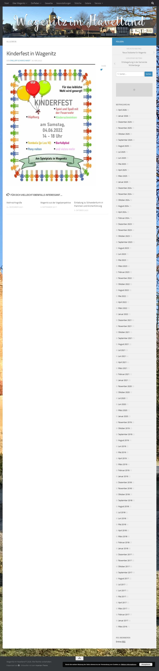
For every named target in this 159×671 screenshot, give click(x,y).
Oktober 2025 (124, 134)
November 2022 (125, 278)
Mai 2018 (122, 524)
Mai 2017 (122, 596)
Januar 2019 (123, 476)
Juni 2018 (122, 518)
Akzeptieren (145, 664)
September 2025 (125, 140)
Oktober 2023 (124, 236)
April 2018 (122, 530)
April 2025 (122, 170)
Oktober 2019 (124, 428)
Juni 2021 (122, 356)
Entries (120, 642)
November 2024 (125, 194)
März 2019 (122, 464)
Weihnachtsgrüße (15, 202)
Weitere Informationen (128, 664)
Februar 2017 (123, 614)
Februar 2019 (123, 470)
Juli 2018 (121, 512)
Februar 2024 (123, 218)
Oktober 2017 (124, 566)
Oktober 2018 (124, 494)
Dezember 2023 (125, 224)
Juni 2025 (122, 158)
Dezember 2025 (125, 122)
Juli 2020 (121, 398)
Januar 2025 (123, 182)
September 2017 (125, 572)
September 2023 (125, 242)
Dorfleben (35, 3)
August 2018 (123, 506)
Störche (78, 3)
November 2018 (125, 488)
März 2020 (122, 410)
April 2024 (122, 212)
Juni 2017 (122, 590)
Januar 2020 (123, 416)
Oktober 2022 (124, 284)
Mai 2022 (122, 296)
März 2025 (122, 176)
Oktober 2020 (124, 392)
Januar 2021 (123, 380)
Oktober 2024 (124, 200)
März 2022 (122, 308)
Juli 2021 (121, 350)
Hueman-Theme (42, 665)
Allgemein (12, 41)
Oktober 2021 (124, 332)
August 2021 (123, 344)
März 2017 (122, 608)
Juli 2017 (121, 584)
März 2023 (122, 266)
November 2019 (125, 422)
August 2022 (123, 290)
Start (6, 3)
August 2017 (123, 578)
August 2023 (123, 248)
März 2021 (122, 368)
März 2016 (122, 626)
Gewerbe (49, 3)
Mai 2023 (122, 260)
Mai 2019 (122, 452)
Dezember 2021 (125, 320)
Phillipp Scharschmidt (20, 60)
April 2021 (122, 362)
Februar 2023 (123, 272)
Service (98, 3)
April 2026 (122, 110)
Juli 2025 (121, 152)
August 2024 (123, 206)
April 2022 (122, 302)
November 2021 (125, 326)
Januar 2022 (123, 314)
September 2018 (125, 500)
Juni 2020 (122, 404)
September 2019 (125, 434)
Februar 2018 (123, 542)
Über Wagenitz (19, 3)
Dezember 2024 (125, 188)
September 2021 (125, 338)
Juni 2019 (122, 446)
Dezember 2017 (125, 554)
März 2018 (122, 536)
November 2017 (125, 560)
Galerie (88, 3)
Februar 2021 (123, 374)
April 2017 (122, 602)
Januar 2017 (123, 620)
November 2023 (125, 230)
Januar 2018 (123, 548)
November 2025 (125, 128)
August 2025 (123, 146)
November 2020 (125, 386)
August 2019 (123, 440)
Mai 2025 (122, 164)
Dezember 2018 (125, 482)
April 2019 (122, 458)
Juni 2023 (122, 254)
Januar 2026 (123, 116)
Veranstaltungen (63, 3)
